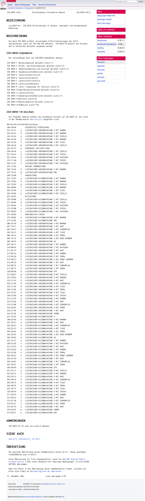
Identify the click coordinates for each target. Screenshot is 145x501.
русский (101, 81)
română (100, 77)
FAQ (34, 5)
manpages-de (29, 8)
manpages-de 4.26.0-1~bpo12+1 (52, 484)
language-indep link (106, 15)
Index (10, 5)
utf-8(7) (36, 439)
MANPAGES (11, 1)
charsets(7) (24, 439)
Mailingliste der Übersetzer (48, 471)
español (100, 66)
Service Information (47, 5)
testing (100, 48)
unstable (101, 51)
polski (100, 73)
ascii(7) (38, 119)
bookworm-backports (15, 8)
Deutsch (101, 62)
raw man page (103, 23)
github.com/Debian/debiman (32, 497)
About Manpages (22, 5)
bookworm (102, 40)
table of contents (106, 29)
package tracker (104, 19)
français (101, 70)
